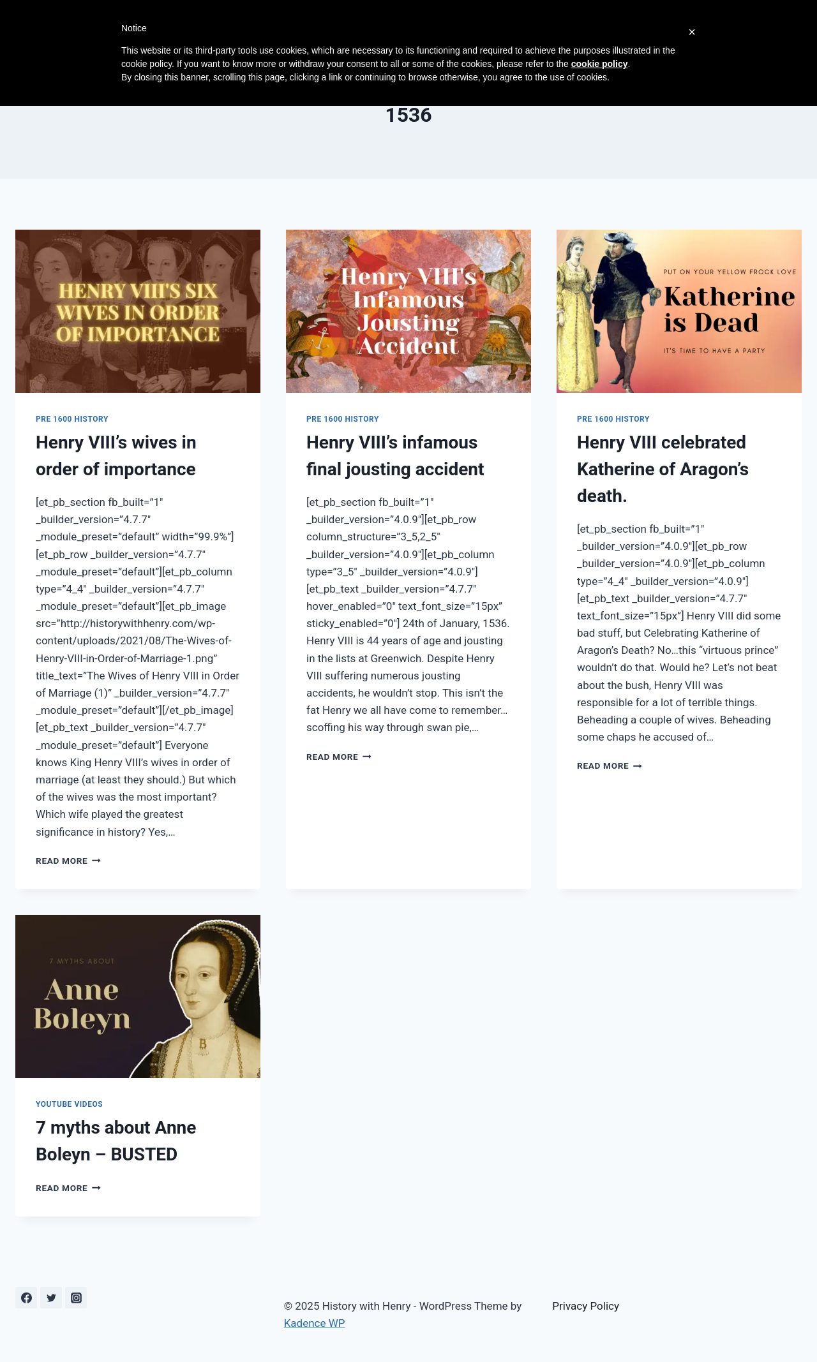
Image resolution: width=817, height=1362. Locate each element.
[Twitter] (51, 1297)
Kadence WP (314, 1323)
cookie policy (599, 64)
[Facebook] (26, 1297)
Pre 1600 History (72, 419)
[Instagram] (76, 1297)
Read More (68, 860)
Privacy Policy (585, 1305)
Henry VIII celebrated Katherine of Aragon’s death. (663, 469)
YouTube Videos (69, 1104)
